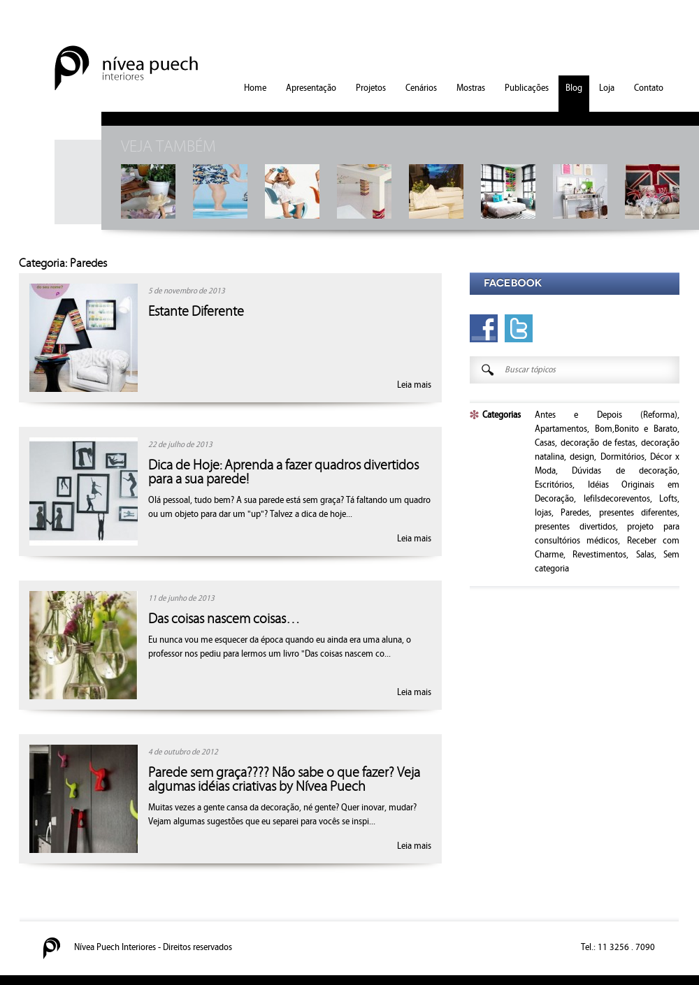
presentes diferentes (638, 512)
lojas (543, 512)
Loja (606, 88)
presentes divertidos (575, 526)
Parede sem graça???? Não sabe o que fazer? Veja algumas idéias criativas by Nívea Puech (284, 779)
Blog (573, 88)
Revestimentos (599, 554)
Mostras (470, 88)
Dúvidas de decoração (624, 470)
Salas (645, 554)
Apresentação (311, 88)
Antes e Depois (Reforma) (606, 415)
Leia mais (414, 385)
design (582, 456)
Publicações (527, 88)
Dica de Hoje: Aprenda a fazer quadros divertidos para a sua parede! (283, 472)
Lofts (668, 498)
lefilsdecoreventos (617, 498)
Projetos (371, 88)
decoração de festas (598, 442)
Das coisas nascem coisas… (224, 619)
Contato (648, 88)
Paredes (575, 512)
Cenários (421, 88)
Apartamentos (561, 429)
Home (255, 88)
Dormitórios (622, 456)
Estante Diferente (196, 311)
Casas (545, 442)
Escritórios (553, 484)
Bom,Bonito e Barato (636, 429)
